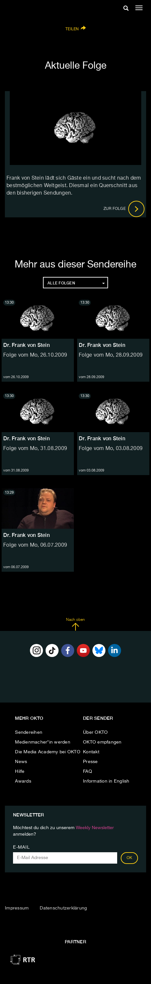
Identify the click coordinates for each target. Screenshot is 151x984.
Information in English (106, 781)
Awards (23, 781)
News (21, 761)
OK (129, 858)
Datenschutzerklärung (63, 908)
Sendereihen (28, 732)
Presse (90, 761)
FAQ (87, 771)
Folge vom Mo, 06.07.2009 (35, 545)
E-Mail (21, 847)
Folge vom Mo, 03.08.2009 (111, 448)
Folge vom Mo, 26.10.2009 (35, 355)
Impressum (17, 908)
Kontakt (91, 752)
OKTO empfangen (102, 742)
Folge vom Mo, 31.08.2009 (35, 448)
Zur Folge (124, 209)
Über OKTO (95, 732)
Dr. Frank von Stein (26, 345)
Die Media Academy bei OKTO (47, 752)
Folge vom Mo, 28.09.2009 (111, 355)
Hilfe (19, 771)
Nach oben (75, 624)
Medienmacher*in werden (42, 742)
